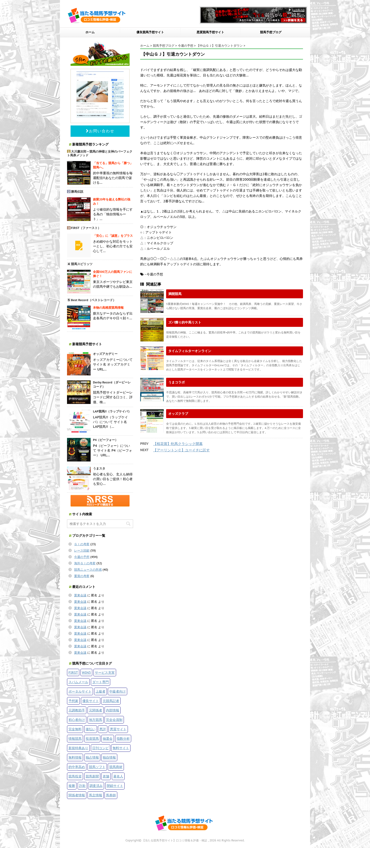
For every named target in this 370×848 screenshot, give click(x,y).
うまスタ (99, 468)
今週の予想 (81, 557)
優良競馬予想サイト (150, 32)
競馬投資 (75, 776)
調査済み (96, 785)
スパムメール (78, 682)
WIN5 (86, 672)
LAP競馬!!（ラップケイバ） (112, 411)
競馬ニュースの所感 (88, 570)
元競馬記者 (111, 700)
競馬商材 (115, 767)
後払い (91, 729)
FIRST (73, 672)
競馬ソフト (97, 767)
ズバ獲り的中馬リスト (184, 322)
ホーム (90, 32)
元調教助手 (76, 710)
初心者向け (76, 719)
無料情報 (75, 757)
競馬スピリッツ (81, 264)
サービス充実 (105, 672)
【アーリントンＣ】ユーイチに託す (181, 450)
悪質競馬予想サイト (210, 32)
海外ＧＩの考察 (85, 563)
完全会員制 (114, 719)
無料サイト (121, 748)
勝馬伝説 (77, 192)
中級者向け (117, 691)
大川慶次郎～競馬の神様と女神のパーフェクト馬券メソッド (99, 154)
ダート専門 (100, 682)
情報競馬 (75, 738)
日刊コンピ (100, 748)
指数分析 (123, 738)
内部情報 (112, 710)
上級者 (100, 691)
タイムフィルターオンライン (189, 351)
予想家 (73, 700)
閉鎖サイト (115, 785)
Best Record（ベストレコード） (93, 300)
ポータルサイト (80, 691)
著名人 (118, 776)
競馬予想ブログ (271, 32)
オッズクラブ (178, 413)
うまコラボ (176, 382)
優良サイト (90, 700)
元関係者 (95, 710)
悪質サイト (118, 729)
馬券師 (111, 795)
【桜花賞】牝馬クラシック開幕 (178, 443)
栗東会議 (80, 595)
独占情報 (92, 757)
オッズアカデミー (105, 354)
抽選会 (108, 738)
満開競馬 (174, 293)
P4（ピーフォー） (105, 440)
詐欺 (82, 785)
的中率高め (76, 767)
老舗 (106, 776)
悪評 (102, 729)
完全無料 (75, 729)
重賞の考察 (81, 576)
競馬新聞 (92, 776)
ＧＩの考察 (81, 544)
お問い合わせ (100, 131)
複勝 (71, 785)
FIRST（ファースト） (86, 228)
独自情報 (109, 757)
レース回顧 (81, 551)
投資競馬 (92, 738)
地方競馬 (95, 719)
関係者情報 (76, 795)
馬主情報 (95, 795)
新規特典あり (78, 748)
